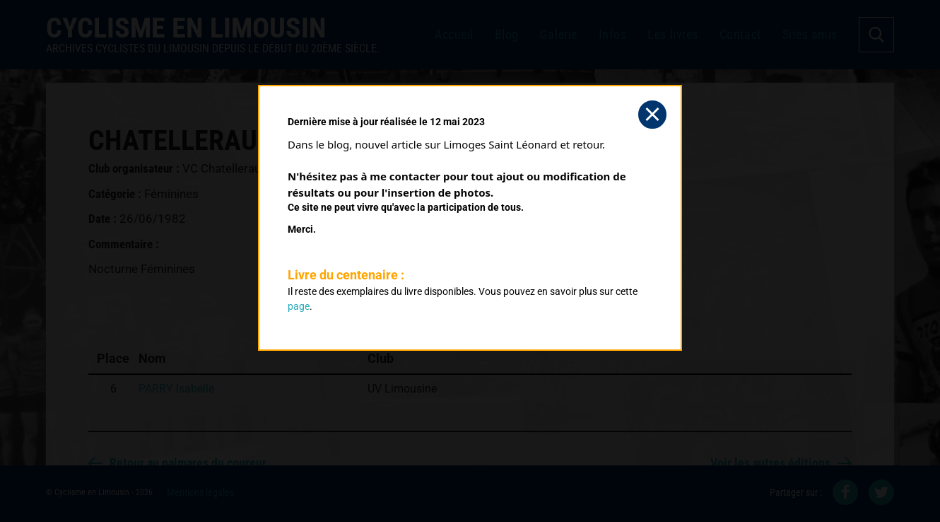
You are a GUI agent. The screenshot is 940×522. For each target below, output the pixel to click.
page (299, 306)
